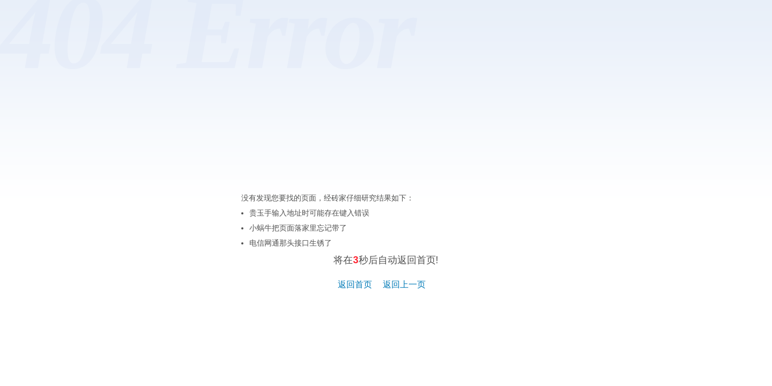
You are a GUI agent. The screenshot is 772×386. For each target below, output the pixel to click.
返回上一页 (404, 284)
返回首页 (355, 284)
